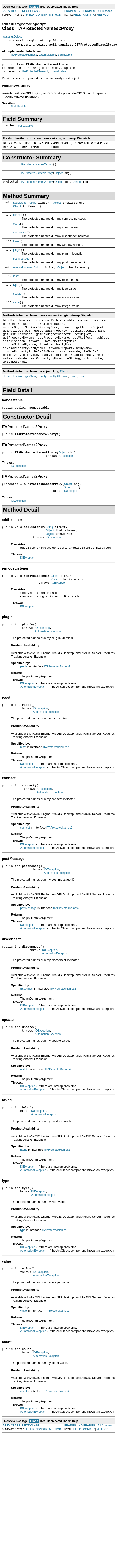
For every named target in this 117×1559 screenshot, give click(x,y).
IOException (66, 482)
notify (43, 400)
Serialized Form (20, 108)
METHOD (55, 14)
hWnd (16, 250)
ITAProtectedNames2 (24, 54)
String (77, 187)
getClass (30, 400)
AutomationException (48, 668)
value (16, 317)
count (16, 232)
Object (58, 178)
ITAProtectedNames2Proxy (36, 168)
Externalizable (47, 54)
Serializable (65, 54)
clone (6, 400)
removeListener (22, 279)
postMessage (21, 269)
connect (18, 222)
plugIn (17, 260)
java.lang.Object (12, 36)
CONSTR (41, 14)
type (15, 298)
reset (16, 288)
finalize (17, 400)
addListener (20, 209)
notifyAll (55, 400)
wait (65, 400)
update (17, 307)
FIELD (30, 14)
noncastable (25, 127)
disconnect (19, 241)
